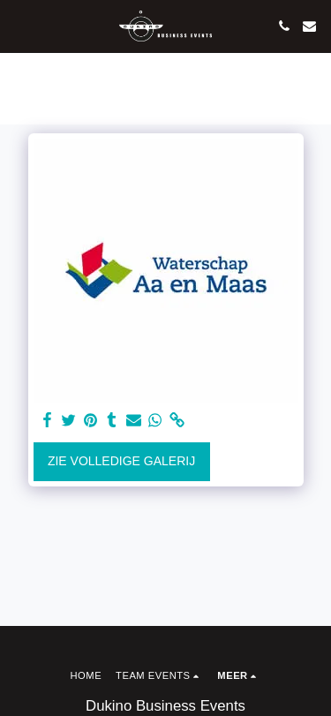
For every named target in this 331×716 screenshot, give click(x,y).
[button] (19, 25)
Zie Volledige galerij (121, 461)
